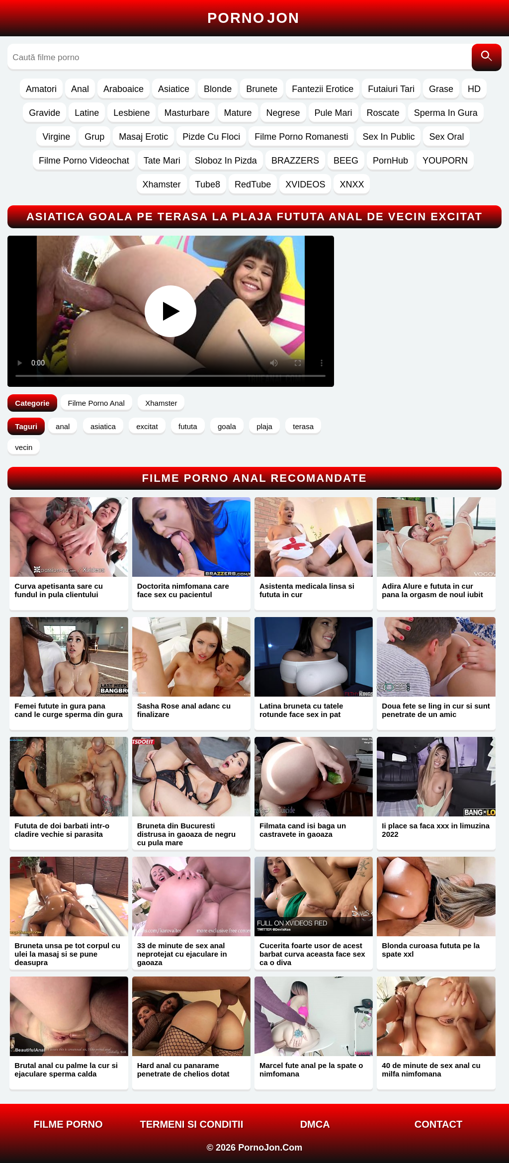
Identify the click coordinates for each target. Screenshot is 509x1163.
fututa (187, 426)
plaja (264, 426)
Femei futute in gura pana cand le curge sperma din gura (68, 710)
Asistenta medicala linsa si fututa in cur (306, 590)
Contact (438, 1124)
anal (63, 426)
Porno (253, 18)
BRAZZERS (295, 161)
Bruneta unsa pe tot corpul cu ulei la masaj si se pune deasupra (67, 954)
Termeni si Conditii (191, 1124)
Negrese (283, 113)
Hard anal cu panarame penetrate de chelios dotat (183, 1069)
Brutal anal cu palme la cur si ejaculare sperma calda (66, 1069)
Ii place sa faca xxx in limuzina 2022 (436, 829)
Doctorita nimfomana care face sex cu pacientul (183, 590)
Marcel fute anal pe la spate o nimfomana (311, 1069)
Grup (94, 137)
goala (227, 426)
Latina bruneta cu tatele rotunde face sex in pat (301, 710)
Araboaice (123, 89)
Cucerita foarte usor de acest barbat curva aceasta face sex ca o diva (312, 954)
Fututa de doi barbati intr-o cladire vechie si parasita (61, 829)
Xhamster (162, 184)
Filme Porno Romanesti (301, 137)
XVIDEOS (305, 184)
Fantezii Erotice (322, 89)
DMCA (315, 1124)
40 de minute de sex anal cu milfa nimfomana (431, 1069)
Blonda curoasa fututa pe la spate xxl (431, 949)
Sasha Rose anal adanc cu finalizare (184, 710)
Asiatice (173, 89)
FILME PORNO (68, 1124)
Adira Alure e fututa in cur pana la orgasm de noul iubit (432, 590)
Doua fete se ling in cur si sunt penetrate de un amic (436, 710)
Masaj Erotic (143, 137)
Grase (441, 89)
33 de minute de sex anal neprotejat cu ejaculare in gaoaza (182, 954)
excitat (147, 426)
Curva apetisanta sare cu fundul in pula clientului (58, 590)
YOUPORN (445, 161)
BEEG (346, 161)
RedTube (253, 184)
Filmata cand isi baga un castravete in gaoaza (302, 829)
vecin (23, 447)
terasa (303, 426)
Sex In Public (388, 137)
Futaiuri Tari (391, 89)
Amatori (41, 89)
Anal (80, 89)
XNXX (351, 184)
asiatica (103, 426)
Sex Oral (446, 137)
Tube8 (207, 184)
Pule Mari (333, 113)
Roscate (383, 113)
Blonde (218, 89)
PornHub (390, 161)
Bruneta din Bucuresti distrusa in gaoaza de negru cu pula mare (186, 834)
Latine (87, 113)
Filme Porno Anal (96, 403)
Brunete (261, 89)
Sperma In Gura (446, 113)
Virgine (56, 137)
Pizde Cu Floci (211, 137)
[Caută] (487, 57)
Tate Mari (162, 161)
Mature (238, 113)
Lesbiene (131, 113)
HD (474, 89)
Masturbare (186, 113)
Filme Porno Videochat (84, 161)
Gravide (44, 113)
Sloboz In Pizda (226, 161)
